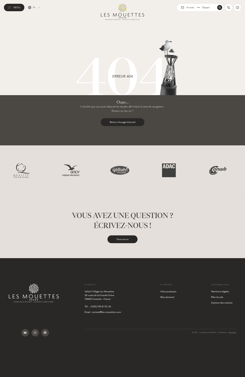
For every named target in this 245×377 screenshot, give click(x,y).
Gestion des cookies (221, 302)
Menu (18, 11)
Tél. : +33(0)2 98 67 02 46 (98, 306)
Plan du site (217, 297)
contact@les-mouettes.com (106, 312)
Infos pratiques (168, 291)
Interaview (232, 332)
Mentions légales (220, 291)
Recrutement (167, 297)
